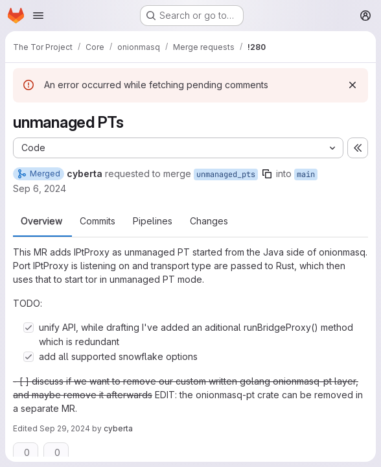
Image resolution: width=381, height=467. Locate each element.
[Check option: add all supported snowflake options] (28, 357)
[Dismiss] (352, 85)
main (306, 174)
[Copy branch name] (267, 174)
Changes (209, 221)
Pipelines (152, 221)
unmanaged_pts (225, 174)
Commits (97, 221)
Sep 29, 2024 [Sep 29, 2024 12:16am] (65, 428)
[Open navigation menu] (38, 15)
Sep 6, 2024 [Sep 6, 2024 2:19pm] (39, 188)
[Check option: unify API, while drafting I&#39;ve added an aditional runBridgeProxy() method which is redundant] (28, 327)
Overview (41, 221)
